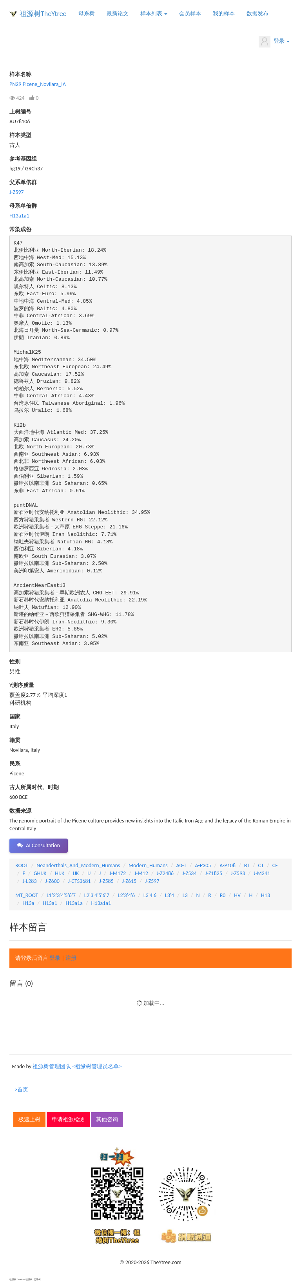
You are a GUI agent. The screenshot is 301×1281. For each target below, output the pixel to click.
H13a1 (50, 903)
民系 (14, 763)
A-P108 (227, 865)
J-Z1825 (213, 873)
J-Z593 (238, 873)
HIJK (59, 873)
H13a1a (73, 903)
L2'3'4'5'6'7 (96, 895)
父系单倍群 (23, 182)
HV (237, 895)
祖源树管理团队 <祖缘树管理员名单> (77, 1066)
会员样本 (190, 13)
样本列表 (153, 13)
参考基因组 (23, 158)
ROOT (21, 865)
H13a (28, 903)
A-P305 (203, 865)
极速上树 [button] (29, 1119)
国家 (14, 716)
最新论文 (118, 13)
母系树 (86, 13)
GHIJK (40, 873)
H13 (265, 895)
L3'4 (169, 895)
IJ (89, 873)
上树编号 (20, 111)
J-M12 (141, 873)
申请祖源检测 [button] (68, 1119)
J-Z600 (52, 881)
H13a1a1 (19, 215)
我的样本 (224, 13)
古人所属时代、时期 (34, 787)
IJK (76, 873)
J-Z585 (106, 881)
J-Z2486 (165, 873)
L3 (185, 895)
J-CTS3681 (79, 881)
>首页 (21, 1089)
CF (275, 865)
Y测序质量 (21, 685)
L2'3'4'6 (126, 895)
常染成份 (20, 229)
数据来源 (20, 811)
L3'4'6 (149, 895)
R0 (223, 895)
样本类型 (20, 135)
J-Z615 (129, 881)
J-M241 (262, 873)
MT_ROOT (26, 895)
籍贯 (14, 740)
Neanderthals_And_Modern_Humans (78, 865)
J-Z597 (16, 192)
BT (247, 865)
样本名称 (20, 74)
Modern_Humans (148, 865)
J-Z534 (189, 873)
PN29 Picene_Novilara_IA (37, 84)
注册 (70, 958)
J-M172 (117, 873)
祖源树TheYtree (43, 13)
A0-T (181, 865)
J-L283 (30, 881)
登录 (274, 42)
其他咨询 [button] (107, 1119)
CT (261, 865)
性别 (14, 661)
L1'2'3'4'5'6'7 (61, 895)
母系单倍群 (23, 206)
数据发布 (257, 13)
